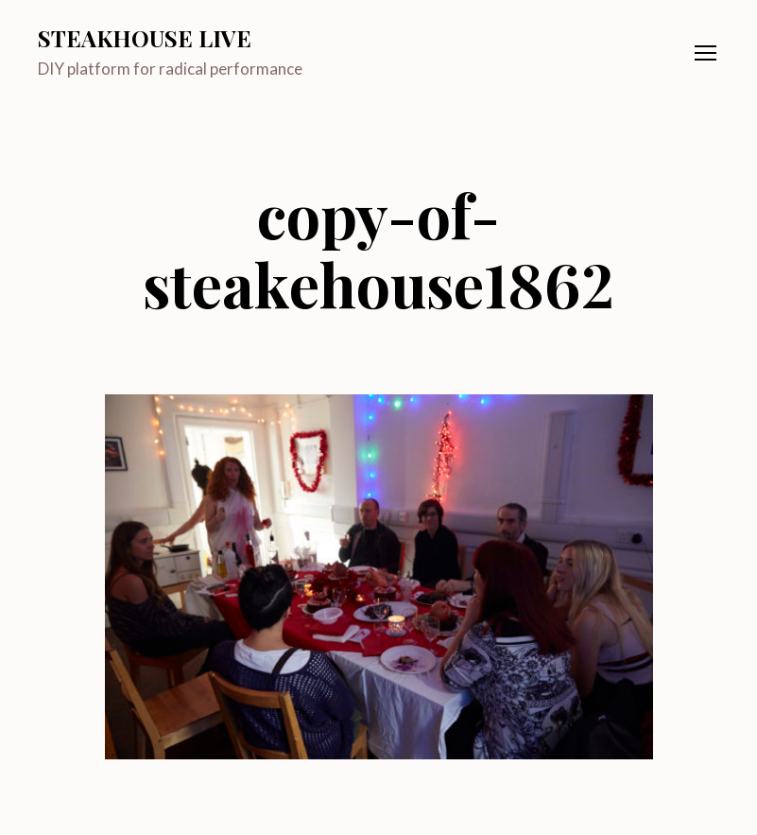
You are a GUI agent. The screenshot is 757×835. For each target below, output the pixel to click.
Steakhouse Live (144, 37)
